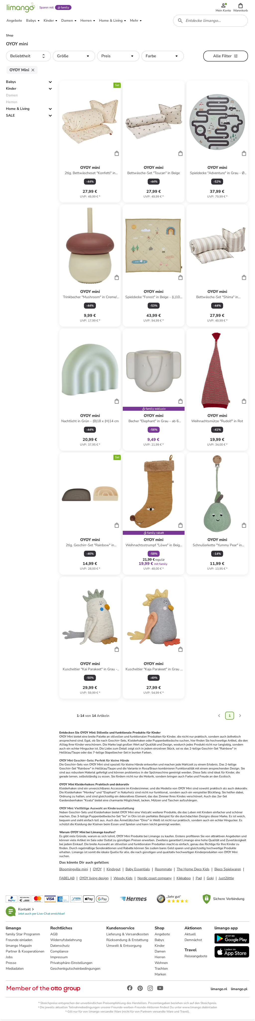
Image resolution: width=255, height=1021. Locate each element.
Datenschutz (60, 947)
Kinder (11, 90)
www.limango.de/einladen (199, 1009)
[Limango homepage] (20, 8)
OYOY (97, 870)
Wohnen (161, 964)
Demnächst (193, 941)
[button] (240, 8)
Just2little (226, 879)
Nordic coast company (154, 879)
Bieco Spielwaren (227, 870)
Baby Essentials (138, 870)
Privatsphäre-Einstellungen (72, 964)
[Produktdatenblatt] (90, 143)
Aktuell (190, 935)
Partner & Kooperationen (25, 953)
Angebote (162, 935)
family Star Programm (23, 935)
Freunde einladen (19, 941)
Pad (199, 879)
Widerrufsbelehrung (66, 941)
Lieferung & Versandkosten (128, 935)
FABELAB (66, 879)
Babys (11, 83)
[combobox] (211, 22)
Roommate (163, 870)
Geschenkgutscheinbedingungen (76, 970)
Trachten (161, 970)
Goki (210, 879)
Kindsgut (114, 870)
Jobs (9, 958)
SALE (10, 117)
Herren (160, 958)
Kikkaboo (184, 879)
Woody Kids (123, 879)
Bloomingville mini (73, 870)
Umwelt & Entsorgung (124, 947)
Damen (160, 953)
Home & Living (17, 110)
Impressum (59, 958)
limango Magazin (19, 947)
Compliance (59, 953)
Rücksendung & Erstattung (127, 941)
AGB (54, 935)
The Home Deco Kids (193, 870)
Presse (11, 964)
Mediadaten (15, 970)
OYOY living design (94, 879)
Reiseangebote (196, 957)
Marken (160, 975)
